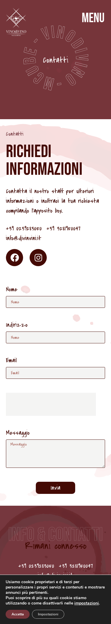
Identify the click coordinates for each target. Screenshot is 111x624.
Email (11, 361)
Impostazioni (48, 614)
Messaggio (18, 433)
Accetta (18, 614)
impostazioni (86, 603)
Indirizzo (17, 325)
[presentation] (51, 404)
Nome (11, 290)
